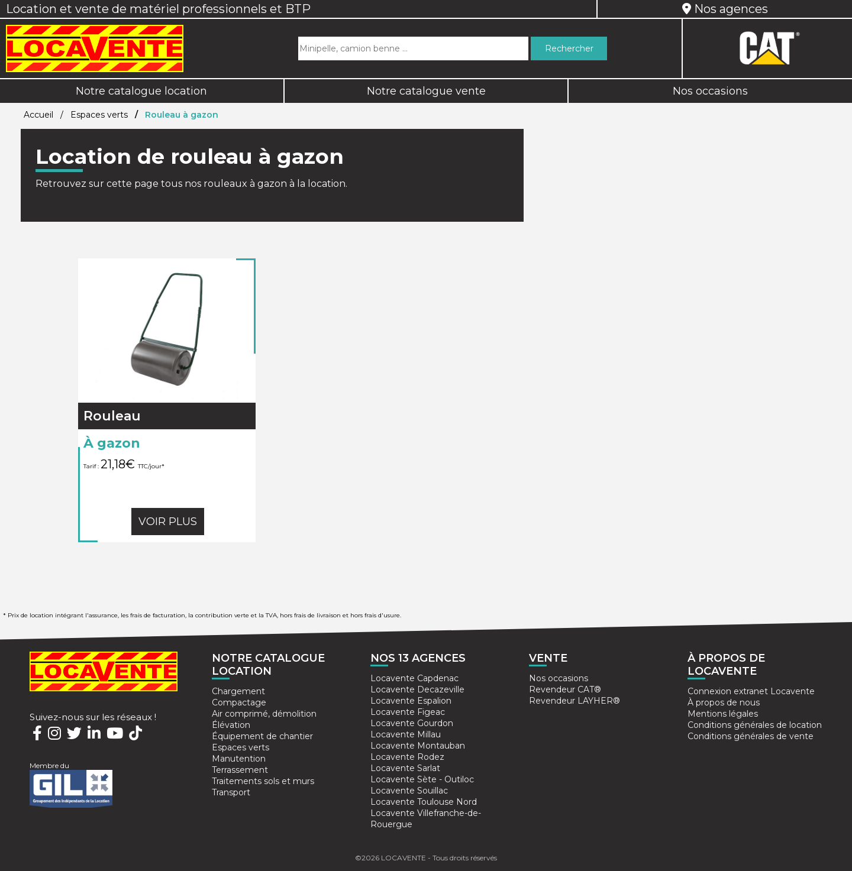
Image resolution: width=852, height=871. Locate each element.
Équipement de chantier (262, 736)
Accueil (38, 114)
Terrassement (240, 770)
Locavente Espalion (410, 700)
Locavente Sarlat (405, 768)
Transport (231, 792)
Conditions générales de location (755, 725)
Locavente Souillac (409, 790)
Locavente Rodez (407, 757)
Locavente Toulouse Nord (423, 801)
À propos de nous (724, 702)
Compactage (239, 702)
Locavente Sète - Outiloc (422, 779)
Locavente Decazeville (417, 689)
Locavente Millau (405, 734)
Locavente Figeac (407, 712)
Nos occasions (558, 678)
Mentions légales (723, 713)
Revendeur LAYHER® (574, 700)
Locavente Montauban (417, 745)
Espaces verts (99, 114)
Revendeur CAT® (565, 689)
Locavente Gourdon (411, 723)
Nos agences (725, 9)
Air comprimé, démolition (264, 713)
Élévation (231, 725)
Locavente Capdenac (414, 678)
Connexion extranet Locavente (751, 691)
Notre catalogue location (141, 91)
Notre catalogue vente (426, 91)
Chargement (238, 691)
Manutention (239, 758)
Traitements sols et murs (263, 781)
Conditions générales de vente (751, 736)
